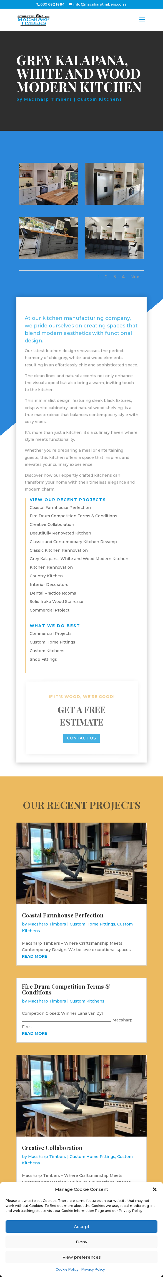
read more (34, 956)
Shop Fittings (43, 659)
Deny (81, 1241)
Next (135, 276)
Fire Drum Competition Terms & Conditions (73, 515)
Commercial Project (49, 610)
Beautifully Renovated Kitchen (60, 533)
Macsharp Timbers (48, 99)
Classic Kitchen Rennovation (59, 550)
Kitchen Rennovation (51, 567)
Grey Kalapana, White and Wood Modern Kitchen (79, 558)
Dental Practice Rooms (53, 593)
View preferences (81, 1257)
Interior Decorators (49, 584)
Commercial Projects (51, 633)
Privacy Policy (93, 1269)
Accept (81, 1226)
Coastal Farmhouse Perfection (60, 507)
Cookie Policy (67, 1269)
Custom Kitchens (99, 99)
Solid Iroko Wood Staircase (56, 601)
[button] (154, 1189)
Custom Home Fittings (52, 642)
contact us (81, 738)
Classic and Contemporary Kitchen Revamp (73, 541)
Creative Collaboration (52, 524)
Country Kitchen (46, 575)
